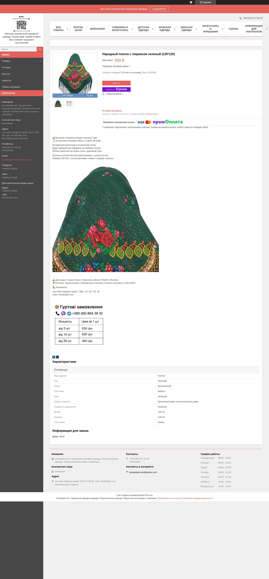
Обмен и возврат (11, 86)
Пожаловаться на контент (170, 498)
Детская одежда (143, 28)
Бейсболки (97, 28)
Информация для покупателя (254, 29)
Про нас (6, 73)
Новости (6, 80)
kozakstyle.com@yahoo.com (16, 159)
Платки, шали (78, 28)
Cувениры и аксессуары (120, 28)
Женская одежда (186, 28)
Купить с (116, 89)
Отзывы (6, 67)
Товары (6, 60)
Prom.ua (148, 495)
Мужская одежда (165, 28)
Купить (116, 83)
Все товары (58, 28)
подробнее (159, 8)
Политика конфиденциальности (198, 498)
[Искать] (40, 49)
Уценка (233, 28)
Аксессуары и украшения (210, 29)
